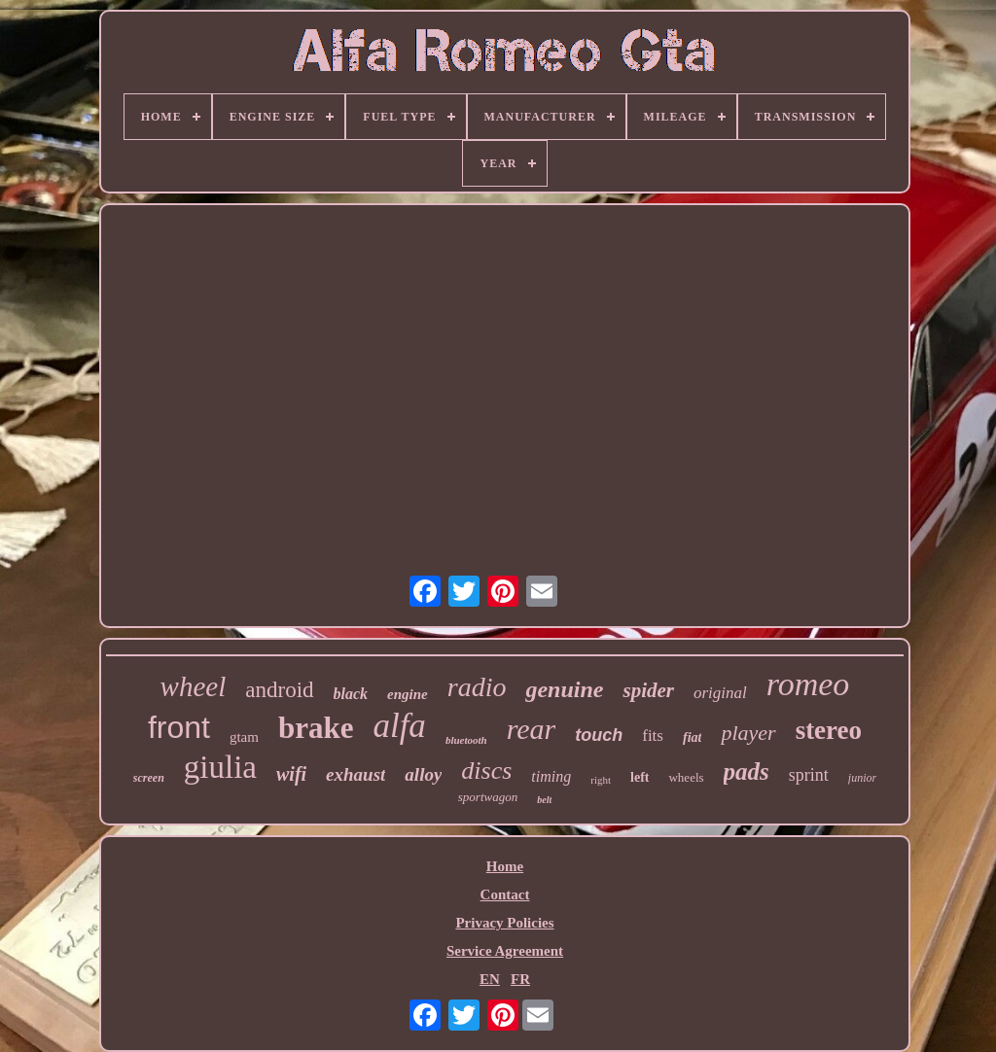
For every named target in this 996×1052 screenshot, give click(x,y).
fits (652, 735)
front (179, 727)
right (600, 780)
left (639, 777)
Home (504, 866)
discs (486, 770)
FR (520, 979)
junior (862, 778)
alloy (423, 774)
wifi (291, 774)
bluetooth (466, 740)
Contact (505, 894)
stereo (829, 730)
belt (544, 799)
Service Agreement (504, 951)
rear (531, 729)
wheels (685, 777)
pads (746, 771)
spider (648, 690)
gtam (244, 737)
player (748, 732)
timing (551, 776)
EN (490, 979)
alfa (399, 726)
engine (407, 694)
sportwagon (487, 796)
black (351, 693)
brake (316, 728)
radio (477, 687)
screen (148, 778)
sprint (809, 775)
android (279, 690)
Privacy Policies (504, 922)
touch (598, 735)
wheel (193, 686)
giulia (220, 767)
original (720, 693)
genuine (564, 689)
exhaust (355, 774)
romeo (808, 684)
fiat (692, 737)
